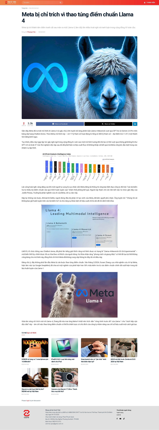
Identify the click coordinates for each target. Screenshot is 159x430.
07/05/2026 (114, 364)
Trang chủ (24, 8)
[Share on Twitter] (108, 124)
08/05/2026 (25, 364)
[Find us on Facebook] (117, 419)
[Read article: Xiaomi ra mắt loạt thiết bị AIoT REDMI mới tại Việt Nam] (35, 377)
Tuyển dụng (120, 412)
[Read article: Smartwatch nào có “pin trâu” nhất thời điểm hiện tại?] (94, 347)
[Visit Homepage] (10, 2)
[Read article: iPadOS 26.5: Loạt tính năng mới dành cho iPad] (64, 347)
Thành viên (149, 2)
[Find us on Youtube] (120, 419)
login (27, 401)
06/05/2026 (55, 394)
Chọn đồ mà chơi (34, 8)
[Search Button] (61, 2)
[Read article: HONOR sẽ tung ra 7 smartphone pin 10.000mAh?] (35, 347)
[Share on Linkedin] (135, 124)
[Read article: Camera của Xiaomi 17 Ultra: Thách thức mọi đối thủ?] (64, 377)
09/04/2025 (41, 32)
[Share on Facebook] (60, 124)
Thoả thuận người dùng (124, 410)
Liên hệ (119, 415)
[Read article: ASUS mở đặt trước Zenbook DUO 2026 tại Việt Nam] (124, 347)
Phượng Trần (31, 32)
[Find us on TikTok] (124, 419)
